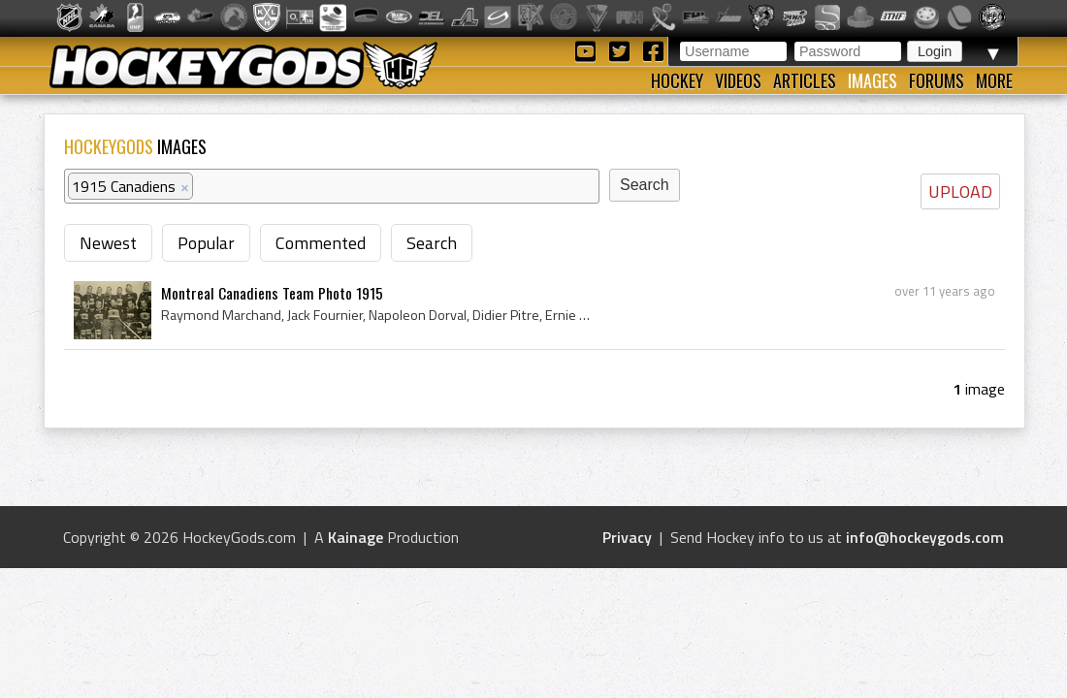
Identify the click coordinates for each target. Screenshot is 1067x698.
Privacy (627, 537)
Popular (206, 243)
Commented (320, 243)
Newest (108, 243)
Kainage (355, 537)
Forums (936, 80)
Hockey (677, 80)
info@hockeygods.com (925, 537)
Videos (738, 80)
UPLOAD (960, 191)
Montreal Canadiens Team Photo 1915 (272, 292)
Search (431, 243)
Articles (804, 80)
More (994, 80)
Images (872, 80)
